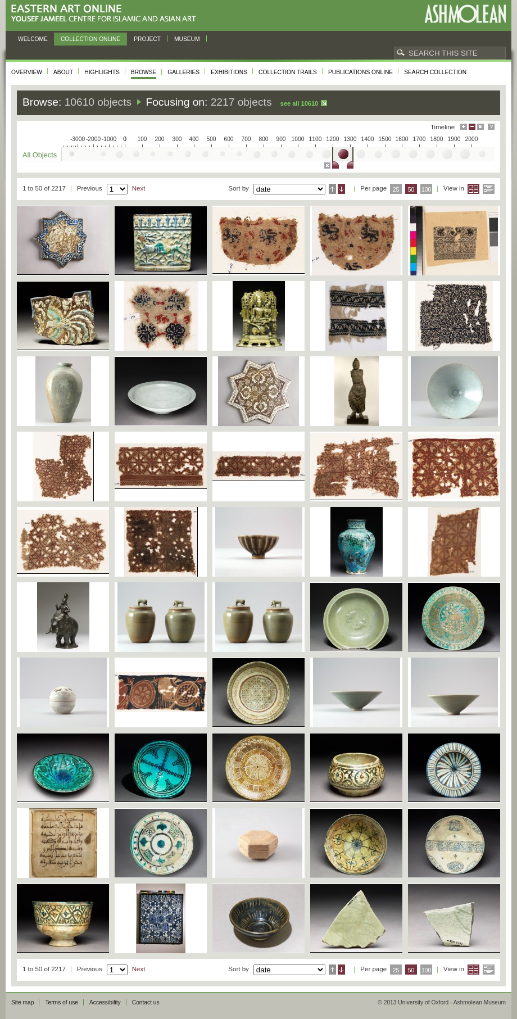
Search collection (435, 72)
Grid (473, 189)
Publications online (360, 72)
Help (491, 127)
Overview (26, 72)
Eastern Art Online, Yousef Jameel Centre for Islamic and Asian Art (106, 13)
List (489, 189)
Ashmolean (465, 13)
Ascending (332, 189)
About (63, 72)
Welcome (33, 39)
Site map (22, 1002)
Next (139, 188)
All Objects (39, 155)
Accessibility (105, 1002)
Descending (341, 189)
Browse (144, 72)
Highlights (102, 72)
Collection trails (287, 72)
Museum (187, 39)
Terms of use (61, 1002)
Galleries (183, 72)
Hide (480, 127)
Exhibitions (229, 72)
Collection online (90, 39)
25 (396, 190)
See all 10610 (299, 103)
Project (147, 39)
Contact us (146, 1002)
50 (411, 190)
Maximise (463, 127)
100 (426, 190)
